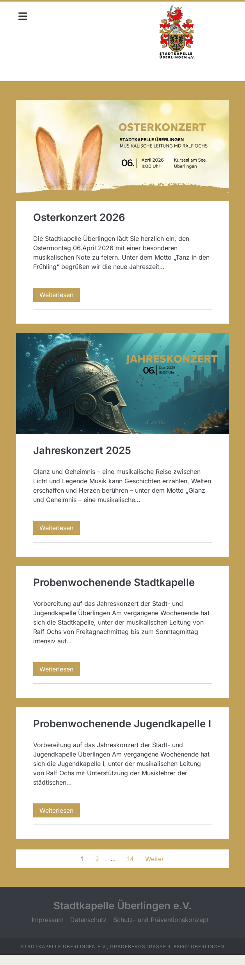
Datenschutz (88, 930)
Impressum (48, 930)
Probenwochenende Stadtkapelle (115, 578)
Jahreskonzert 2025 (122, 380)
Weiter (154, 869)
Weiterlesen (61, 293)
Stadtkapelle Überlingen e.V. (122, 916)
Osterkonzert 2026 (122, 149)
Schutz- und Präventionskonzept (161, 930)
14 (130, 869)
